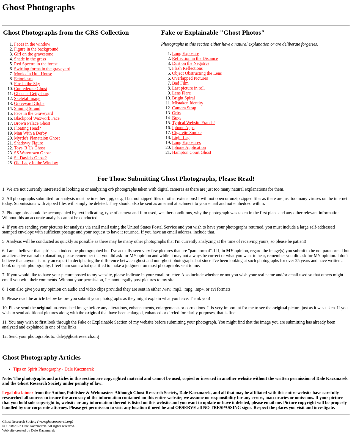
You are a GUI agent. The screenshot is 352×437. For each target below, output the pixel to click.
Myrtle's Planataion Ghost (37, 138)
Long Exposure (185, 53)
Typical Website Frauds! (193, 122)
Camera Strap (184, 107)
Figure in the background (36, 49)
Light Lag (181, 137)
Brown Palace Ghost (32, 123)
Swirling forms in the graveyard (42, 68)
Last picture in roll (188, 88)
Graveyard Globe (29, 103)
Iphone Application (189, 147)
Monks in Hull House (33, 73)
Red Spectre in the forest (35, 64)
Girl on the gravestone (33, 54)
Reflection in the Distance (195, 58)
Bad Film (180, 83)
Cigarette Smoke (187, 132)
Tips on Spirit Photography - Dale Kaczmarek (53, 369)
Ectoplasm (23, 78)
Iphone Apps (183, 127)
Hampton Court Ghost (191, 152)
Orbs (176, 112)
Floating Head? (27, 128)
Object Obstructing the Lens (197, 73)
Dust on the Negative (191, 63)
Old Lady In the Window (36, 162)
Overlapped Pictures (190, 78)
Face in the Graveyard (33, 113)
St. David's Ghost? (30, 157)
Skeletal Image (27, 98)
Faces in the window (32, 44)
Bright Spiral (183, 98)
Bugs (176, 117)
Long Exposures (186, 142)
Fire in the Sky (27, 83)
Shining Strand (27, 108)
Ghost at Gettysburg (32, 93)
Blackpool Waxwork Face (36, 118)
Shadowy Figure (28, 143)
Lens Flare (181, 93)
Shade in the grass (30, 59)
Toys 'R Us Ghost (29, 148)
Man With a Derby (30, 133)
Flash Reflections (187, 68)
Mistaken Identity (187, 103)
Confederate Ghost (30, 88)
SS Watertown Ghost (32, 153)
